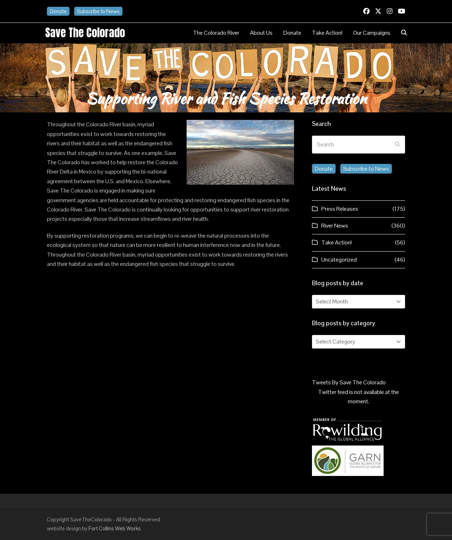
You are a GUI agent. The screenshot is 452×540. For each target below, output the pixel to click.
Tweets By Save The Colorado (349, 382)
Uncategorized (339, 259)
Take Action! (336, 242)
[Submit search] (397, 144)
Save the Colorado (85, 32)
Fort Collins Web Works (114, 528)
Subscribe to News (98, 11)
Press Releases (339, 209)
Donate (58, 11)
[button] (404, 33)
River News (334, 225)
